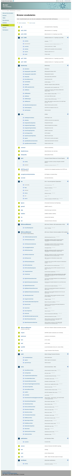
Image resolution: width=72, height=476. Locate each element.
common (23, 147)
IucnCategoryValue (28, 133)
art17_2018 (23, 62)
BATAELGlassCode (29, 250)
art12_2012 (23, 30)
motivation (27, 84)
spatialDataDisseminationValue (31, 140)
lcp (21, 350)
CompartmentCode (28, 271)
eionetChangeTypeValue (30, 130)
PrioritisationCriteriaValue (30, 414)
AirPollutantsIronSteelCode (30, 244)
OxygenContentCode (29, 298)
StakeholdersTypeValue (29, 425)
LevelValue (27, 394)
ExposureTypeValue (29, 386)
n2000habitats (27, 93)
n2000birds (27, 89)
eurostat (23, 177)
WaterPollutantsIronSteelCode (31, 322)
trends (26, 54)
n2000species (27, 101)
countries (27, 46)
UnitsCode (27, 313)
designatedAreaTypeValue (30, 122)
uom (22, 453)
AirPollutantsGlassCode (30, 239)
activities (26, 41)
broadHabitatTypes (28, 357)
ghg (22, 210)
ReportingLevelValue (29, 420)
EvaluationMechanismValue (30, 381)
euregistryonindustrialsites (28, 174)
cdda (22, 114)
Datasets (4, 15)
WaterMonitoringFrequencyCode (31, 316)
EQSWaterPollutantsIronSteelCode (32, 291)
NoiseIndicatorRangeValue (30, 401)
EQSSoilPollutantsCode (29, 285)
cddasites (27, 120)
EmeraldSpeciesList (29, 79)
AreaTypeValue (28, 372)
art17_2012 (23, 58)
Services (4, 27)
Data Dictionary (12, 10)
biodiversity (24, 65)
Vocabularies (6, 25)
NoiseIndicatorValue (29, 403)
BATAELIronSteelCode (29, 254)
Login (59, 0)
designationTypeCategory (30, 125)
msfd (22, 354)
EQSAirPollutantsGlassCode (30, 278)
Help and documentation (8, 13)
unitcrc (26, 198)
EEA (8, 1)
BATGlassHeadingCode (29, 261)
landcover (23, 336)
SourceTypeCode (28, 310)
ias (21, 217)
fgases (22, 203)
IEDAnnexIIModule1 (26, 224)
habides (23, 213)
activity (26, 161)
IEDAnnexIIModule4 (26, 327)
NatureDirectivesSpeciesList (30, 104)
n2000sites (27, 96)
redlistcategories (28, 107)
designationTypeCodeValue (30, 127)
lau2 (22, 343)
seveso (23, 446)
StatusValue (27, 428)
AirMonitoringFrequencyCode (31, 236)
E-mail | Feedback (6, 472)
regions (26, 138)
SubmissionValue (28, 434)
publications (24, 438)
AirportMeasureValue (29, 370)
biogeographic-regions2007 (30, 71)
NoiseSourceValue (28, 412)
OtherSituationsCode (29, 295)
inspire (22, 332)
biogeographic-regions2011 (30, 74)
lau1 (22, 339)
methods (26, 49)
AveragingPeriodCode (29, 247)
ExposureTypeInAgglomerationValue (32, 383)
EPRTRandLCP (25, 169)
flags (26, 187)
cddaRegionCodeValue (29, 117)
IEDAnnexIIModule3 (26, 232)
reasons (26, 51)
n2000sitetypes (28, 98)
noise (22, 366)
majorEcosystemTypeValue (30, 135)
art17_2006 (23, 37)
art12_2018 (23, 34)
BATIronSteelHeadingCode (30, 267)
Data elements (6, 20)
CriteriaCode (27, 274)
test (22, 449)
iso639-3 (26, 392)
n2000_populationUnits (29, 87)
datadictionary (24, 151)
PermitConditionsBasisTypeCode (31, 301)
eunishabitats (27, 81)
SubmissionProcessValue (30, 431)
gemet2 (23, 206)
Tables (4, 17)
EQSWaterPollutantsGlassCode (31, 288)
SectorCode (27, 307)
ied (21, 220)
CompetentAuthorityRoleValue (31, 375)
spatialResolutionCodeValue (30, 143)
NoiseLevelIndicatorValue (30, 406)
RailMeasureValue (28, 417)
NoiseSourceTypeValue (29, 409)
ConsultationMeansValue (30, 378)
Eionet (8, 10)
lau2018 (23, 347)
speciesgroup (27, 110)
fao (21, 181)
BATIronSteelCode (28, 265)
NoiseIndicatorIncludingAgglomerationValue (34, 397)
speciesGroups (28, 362)
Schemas (5, 22)
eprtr (22, 158)
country (26, 463)
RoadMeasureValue (29, 423)
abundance (27, 68)
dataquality (27, 76)
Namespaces (5, 30)
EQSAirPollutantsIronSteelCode (31, 282)
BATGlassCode (28, 258)
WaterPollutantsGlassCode (30, 318)
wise (22, 456)
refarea (26, 193)
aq (21, 26)
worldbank (23, 460)
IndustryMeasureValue (29, 389)
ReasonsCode (27, 304)
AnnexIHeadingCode (29, 227)
